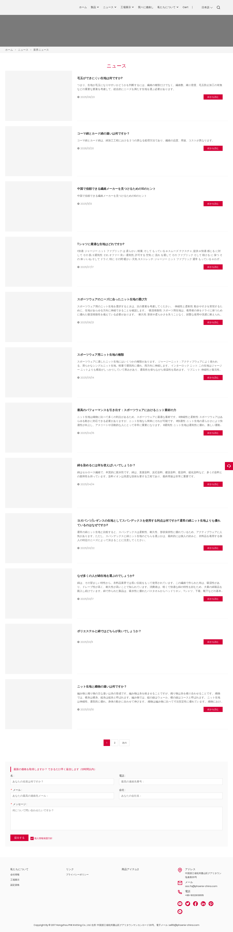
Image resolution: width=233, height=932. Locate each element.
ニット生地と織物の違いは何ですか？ (102, 686)
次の (124, 742)
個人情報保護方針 (43, 838)
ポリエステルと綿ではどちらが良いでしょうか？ (109, 631)
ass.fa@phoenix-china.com (201, 886)
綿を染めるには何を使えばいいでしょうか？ (106, 465)
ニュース (23, 50)
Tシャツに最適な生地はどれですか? (100, 244)
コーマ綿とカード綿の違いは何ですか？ (103, 133)
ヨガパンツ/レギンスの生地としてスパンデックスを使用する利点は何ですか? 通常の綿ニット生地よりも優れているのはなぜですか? (148, 523)
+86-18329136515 (194, 895)
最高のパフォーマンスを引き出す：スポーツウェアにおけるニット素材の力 (126, 410)
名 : (12, 776)
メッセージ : (18, 804)
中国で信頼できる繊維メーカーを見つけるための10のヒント (116, 189)
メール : (16, 790)
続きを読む (213, 97)
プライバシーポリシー (77, 874)
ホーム (9, 50)
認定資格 (14, 885)
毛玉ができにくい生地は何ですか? (99, 78)
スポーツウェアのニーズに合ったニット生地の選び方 (112, 299)
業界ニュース (41, 50)
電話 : (122, 776)
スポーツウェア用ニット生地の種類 (100, 355)
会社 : (122, 790)
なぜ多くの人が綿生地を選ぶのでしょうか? (105, 576)
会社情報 (14, 874)
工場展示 (14, 879)
